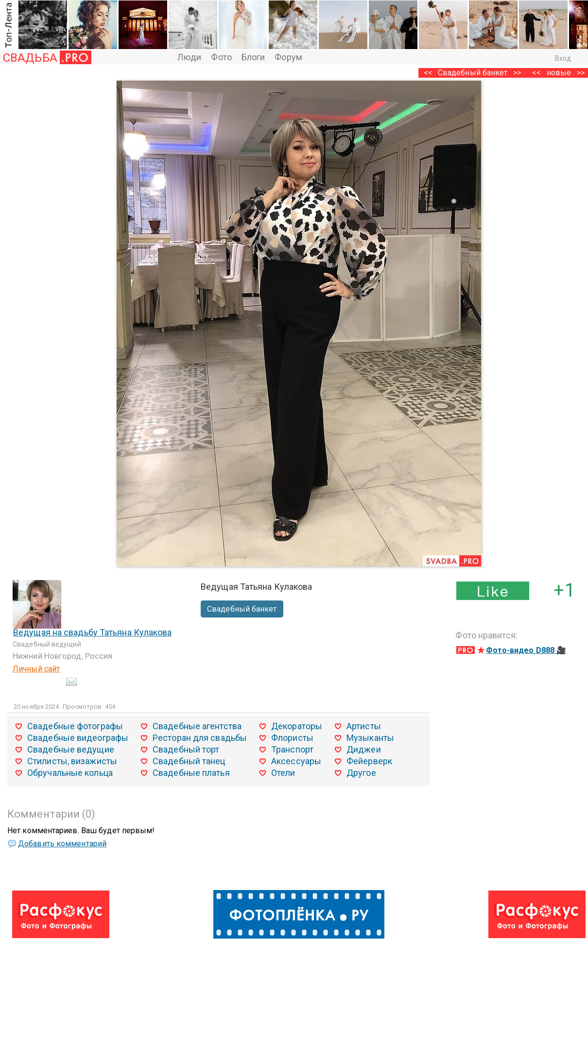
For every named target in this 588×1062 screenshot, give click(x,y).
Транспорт (292, 749)
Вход (563, 58)
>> (517, 72)
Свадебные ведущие (70, 749)
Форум (288, 57)
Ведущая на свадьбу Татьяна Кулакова (92, 632)
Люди (189, 57)
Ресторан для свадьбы (200, 738)
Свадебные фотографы (75, 726)
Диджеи (363, 749)
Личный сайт (36, 668)
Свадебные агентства (197, 726)
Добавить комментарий (62, 843)
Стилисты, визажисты (72, 761)
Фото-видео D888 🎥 (526, 650)
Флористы (292, 738)
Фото (221, 57)
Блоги (253, 57)
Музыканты (370, 738)
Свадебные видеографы (77, 738)
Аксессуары (296, 761)
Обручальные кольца (70, 773)
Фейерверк (369, 761)
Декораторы (296, 726)
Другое (361, 773)
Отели (283, 773)
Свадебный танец (189, 761)
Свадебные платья (191, 773)
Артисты (363, 726)
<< (536, 72)
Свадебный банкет (473, 72)
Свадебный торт (186, 749)
